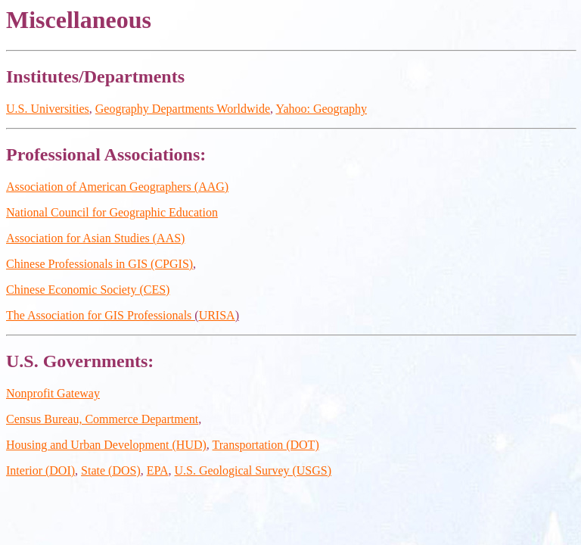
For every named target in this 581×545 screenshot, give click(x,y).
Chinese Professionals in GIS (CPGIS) (99, 263)
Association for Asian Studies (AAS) (95, 238)
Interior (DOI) (40, 470)
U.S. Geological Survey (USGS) (253, 470)
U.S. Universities (47, 108)
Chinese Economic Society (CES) (87, 289)
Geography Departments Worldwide (182, 108)
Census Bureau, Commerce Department (102, 419)
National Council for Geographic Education (112, 212)
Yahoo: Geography (321, 108)
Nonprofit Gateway (53, 393)
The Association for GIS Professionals (100, 315)
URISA (217, 315)
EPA (158, 470)
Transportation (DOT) (266, 444)
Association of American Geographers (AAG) (117, 186)
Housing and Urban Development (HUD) (106, 444)
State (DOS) (111, 470)
